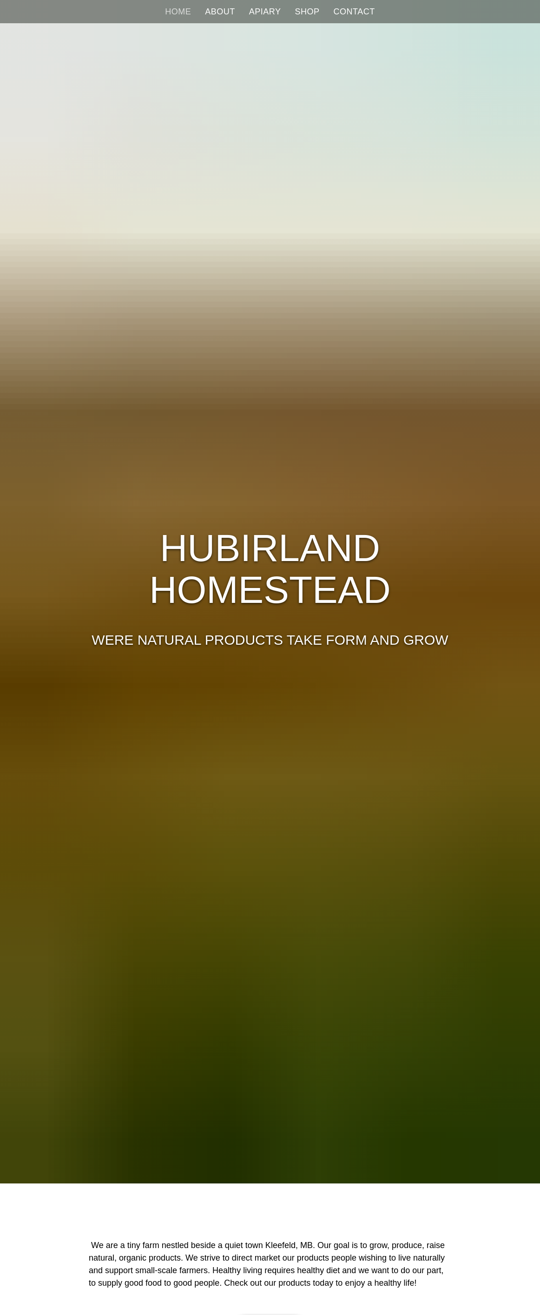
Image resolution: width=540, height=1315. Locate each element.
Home (178, 11)
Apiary (265, 11)
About (220, 11)
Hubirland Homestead (269, 569)
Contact (354, 11)
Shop (307, 11)
